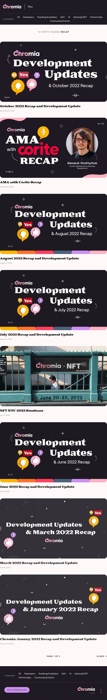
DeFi (62, 17)
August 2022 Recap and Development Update (39, 258)
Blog (30, 6)
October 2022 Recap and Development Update (40, 106)
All (18, 17)
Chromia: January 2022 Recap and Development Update (48, 639)
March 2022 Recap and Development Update (39, 563)
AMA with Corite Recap (20, 182)
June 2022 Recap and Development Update (37, 486)
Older (102, 656)
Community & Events (60, 21)
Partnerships (96, 17)
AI (69, 17)
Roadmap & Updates (47, 17)
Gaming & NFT (80, 17)
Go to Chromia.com (17, 689)
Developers (28, 17)
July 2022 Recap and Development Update (36, 334)
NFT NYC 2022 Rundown (21, 410)
